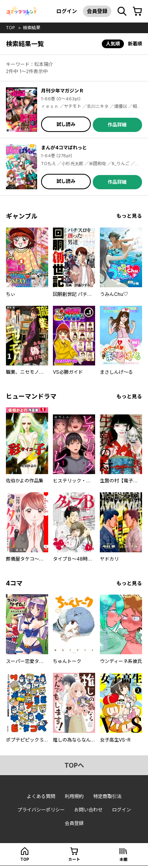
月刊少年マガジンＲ (62, 91)
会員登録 (97, 11)
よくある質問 (41, 796)
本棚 (123, 859)
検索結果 (31, 27)
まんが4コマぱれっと (64, 148)
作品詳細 (117, 125)
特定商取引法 (107, 796)
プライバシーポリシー (41, 810)
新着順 (135, 44)
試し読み (65, 124)
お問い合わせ (88, 810)
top (10, 27)
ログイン (66, 11)
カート (74, 859)
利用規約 (74, 796)
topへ (74, 765)
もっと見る (129, 216)
